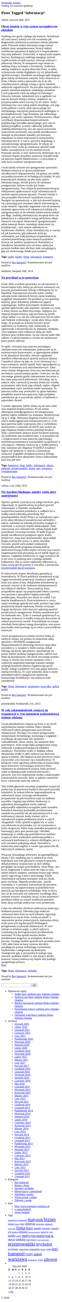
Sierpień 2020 (22, 1044)
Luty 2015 (20, 1098)
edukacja (49, 1224)
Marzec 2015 (21, 1095)
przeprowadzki (19, 468)
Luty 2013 (20, 1167)
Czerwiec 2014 (22, 1122)
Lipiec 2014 (21, 1119)
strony (43, 1249)
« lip (10, 1291)
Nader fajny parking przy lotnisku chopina (37, 994)
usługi (38, 1254)
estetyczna (12, 1229)
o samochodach (23, 1209)
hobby (29, 465)
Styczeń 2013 (22, 1170)
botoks (11, 1224)
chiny (22, 1224)
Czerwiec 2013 (22, 1155)
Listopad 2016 (22, 1071)
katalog (15, 1232)
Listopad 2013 (22, 1140)
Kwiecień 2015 (23, 1092)
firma (26, 256)
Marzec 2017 (21, 1059)
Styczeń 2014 (22, 1134)
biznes (18, 256)
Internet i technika (24, 1188)
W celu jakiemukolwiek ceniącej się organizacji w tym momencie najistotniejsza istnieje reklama (30, 713)
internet (55, 1228)
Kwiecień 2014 (23, 1125)
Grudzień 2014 (22, 1104)
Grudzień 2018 (22, 1050)
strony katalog (22, 1212)
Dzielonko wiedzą (11, 2)
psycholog (44, 1244)
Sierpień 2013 (22, 1149)
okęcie (49, 465)
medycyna (29, 1235)
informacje (36, 256)
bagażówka (12, 1220)
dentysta (30, 1223)
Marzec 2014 (21, 1128)
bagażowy (13, 465)
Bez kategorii (19, 262)
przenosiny (33, 686)
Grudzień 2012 (22, 1173)
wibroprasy (32, 1260)
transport (16, 1253)
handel (37, 1228)
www (40, 1259)
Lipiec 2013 (21, 1152)
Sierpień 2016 (22, 1077)
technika (32, 970)
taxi (38, 468)
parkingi (5, 468)
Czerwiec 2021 (22, 1033)
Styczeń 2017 (22, 1065)
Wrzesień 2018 (22, 1053)
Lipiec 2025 (21, 1027)
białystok (35, 1219)
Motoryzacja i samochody (28, 1191)
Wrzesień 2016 (22, 1074)
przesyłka (46, 686)
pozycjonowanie (43, 1240)
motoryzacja (44, 1236)
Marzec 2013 (21, 1164)
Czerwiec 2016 (22, 1080)
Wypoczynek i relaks (26, 1197)
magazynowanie (34, 1232)
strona (31, 468)
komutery (48, 256)
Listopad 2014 (22, 1107)
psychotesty (13, 1249)
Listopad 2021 (22, 1030)
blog (22, 465)
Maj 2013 (20, 1158)
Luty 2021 (20, 1035)
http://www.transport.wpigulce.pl (32, 1206)
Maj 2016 (20, 1083)
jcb (9, 1231)
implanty (46, 1228)
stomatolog (35, 1249)
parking (20, 1239)
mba (51, 1232)
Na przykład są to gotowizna (20, 277)
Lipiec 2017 (21, 1056)
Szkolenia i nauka (24, 1194)
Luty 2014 (20, 1131)
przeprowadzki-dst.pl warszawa (18, 567)
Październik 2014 (24, 1110)
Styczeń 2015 (22, 1101)
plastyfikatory (31, 1240)
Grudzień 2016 (22, 1068)
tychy (29, 1254)
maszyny (45, 1232)
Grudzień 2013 (22, 1137)
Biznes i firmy (22, 1185)
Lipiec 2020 (21, 1047)
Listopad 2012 (22, 1176)
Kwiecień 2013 (23, 1161)
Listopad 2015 (22, 1086)
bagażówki (22, 1220)
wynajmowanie (9, 471)
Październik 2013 (24, 1143)
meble (11, 1235)
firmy (29, 1228)
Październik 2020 (24, 1038)
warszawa (47, 468)
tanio (49, 1249)
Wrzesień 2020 (22, 1041)
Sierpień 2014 (22, 1116)
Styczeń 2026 (22, 1024)
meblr (18, 1236)
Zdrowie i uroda (23, 1200)
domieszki (40, 1224)
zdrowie (50, 1259)
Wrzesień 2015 (22, 1089)
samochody (24, 1249)
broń (17, 1224)
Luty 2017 (20, 1062)
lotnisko (23, 1231)
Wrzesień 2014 (22, 1113)
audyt (11, 256)
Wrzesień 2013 (22, 1146)
